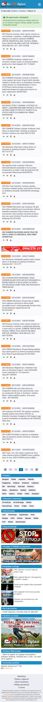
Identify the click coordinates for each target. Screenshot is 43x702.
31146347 (6, 102)
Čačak (13, 479)
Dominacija (12, 515)
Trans (31, 506)
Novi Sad (21, 486)
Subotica (32, 490)
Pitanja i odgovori (21, 679)
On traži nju (6, 502)
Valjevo (12, 494)
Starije (10, 522)
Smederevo (14, 490)
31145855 (6, 162)
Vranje (19, 494)
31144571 (6, 321)
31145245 (6, 256)
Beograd (5, 479)
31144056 (6, 364)
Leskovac (35, 483)
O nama (21, 687)
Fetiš (12, 518)
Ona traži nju (7, 506)
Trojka (24, 506)
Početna (14, 11)
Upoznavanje (20, 522)
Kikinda (31, 479)
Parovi (16, 506)
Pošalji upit (7, 668)
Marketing (21, 676)
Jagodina (21, 479)
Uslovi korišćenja (21, 682)
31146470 (6, 31)
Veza (32, 515)
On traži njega (18, 502)
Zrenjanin (35, 494)
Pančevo (30, 486)
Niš (3, 486)
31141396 (6, 408)
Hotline (19, 518)
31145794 (6, 183)
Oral (3, 522)
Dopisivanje (23, 515)
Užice (4, 494)
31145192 (6, 274)
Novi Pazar (11, 486)
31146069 (6, 144)
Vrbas (27, 494)
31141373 (6, 431)
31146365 (6, 56)
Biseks (28, 502)
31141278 (6, 450)
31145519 (6, 229)
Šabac (4, 490)
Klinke (36, 518)
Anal (4, 515)
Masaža (28, 518)
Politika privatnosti (21, 685)
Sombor (22, 11)
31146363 (6, 75)
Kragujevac (6, 483)
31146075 (6, 125)
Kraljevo (16, 483)
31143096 (6, 385)
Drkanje (5, 518)
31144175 (6, 346)
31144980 (6, 298)
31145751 (6, 204)
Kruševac (25, 483)
